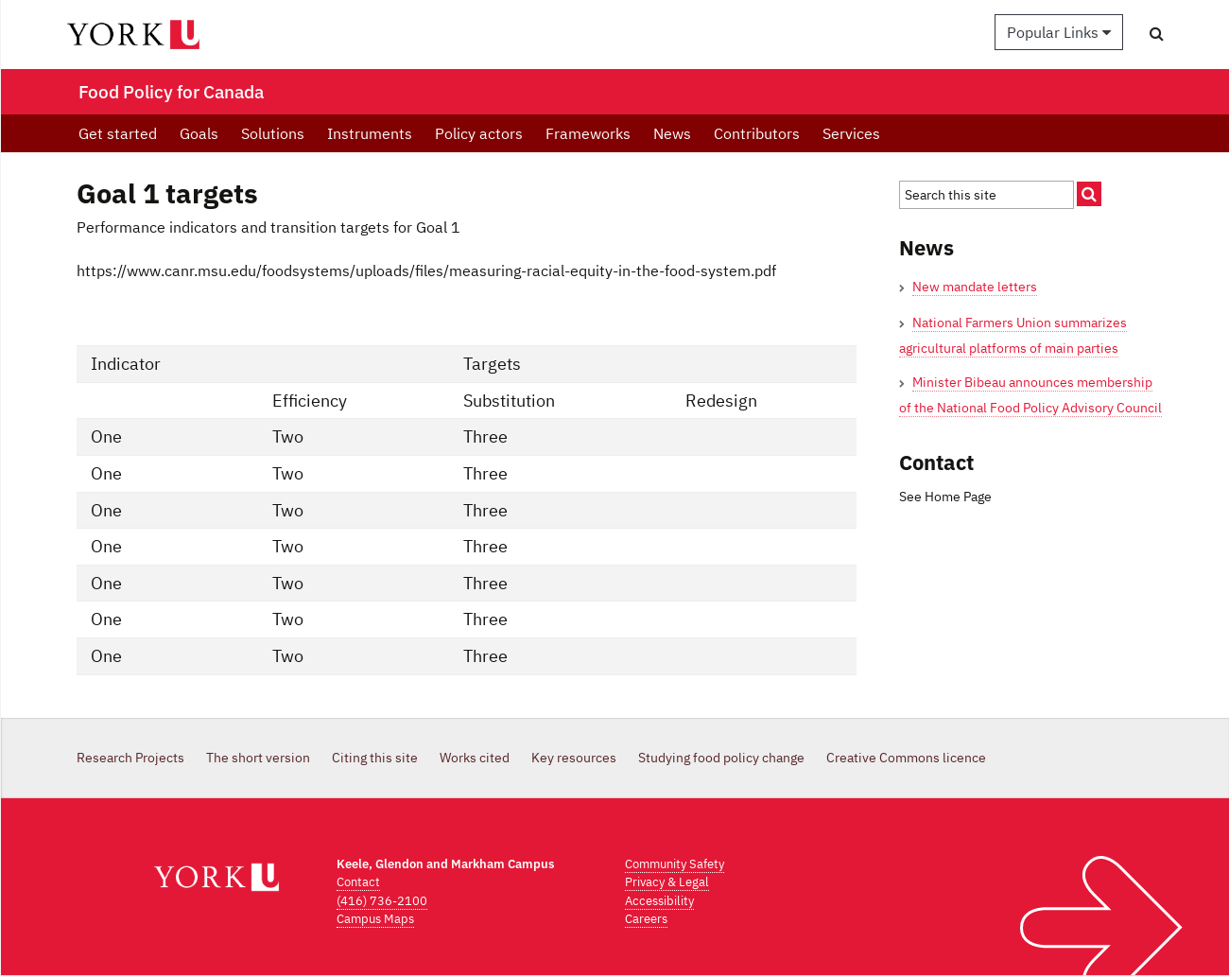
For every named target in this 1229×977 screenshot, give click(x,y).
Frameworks (588, 133)
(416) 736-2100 (382, 901)
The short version (258, 757)
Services (851, 133)
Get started (117, 133)
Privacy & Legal (667, 882)
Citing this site (375, 757)
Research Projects (130, 757)
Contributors (757, 133)
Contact (358, 882)
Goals (199, 133)
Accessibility (659, 901)
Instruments (369, 133)
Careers (646, 919)
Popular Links (1059, 32)
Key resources (573, 757)
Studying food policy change (721, 757)
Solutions (272, 133)
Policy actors (479, 133)
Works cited (475, 757)
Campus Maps (375, 919)
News (672, 133)
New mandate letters (974, 286)
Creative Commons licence (906, 757)
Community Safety (674, 864)
